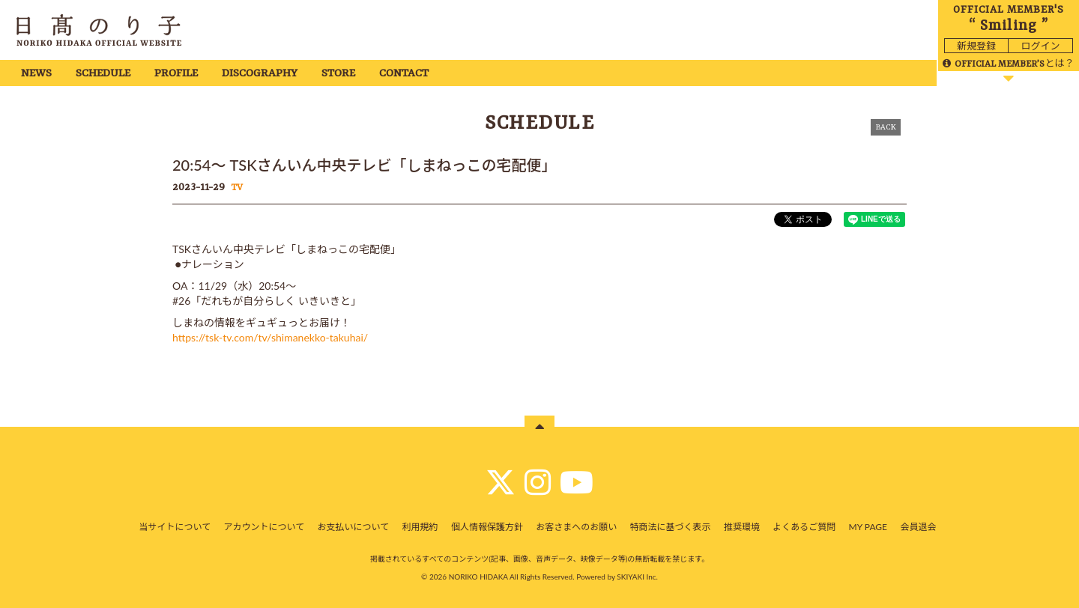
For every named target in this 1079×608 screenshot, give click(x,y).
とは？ (1008, 63)
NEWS (36, 73)
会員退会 (918, 526)
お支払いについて (354, 526)
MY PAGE (868, 526)
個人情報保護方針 (487, 526)
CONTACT (404, 73)
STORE (338, 73)
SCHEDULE (103, 73)
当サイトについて (175, 526)
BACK (885, 127)
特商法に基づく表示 (670, 526)
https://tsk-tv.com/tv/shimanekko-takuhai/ (270, 337)
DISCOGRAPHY (259, 73)
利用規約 (420, 526)
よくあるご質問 (804, 526)
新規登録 (976, 45)
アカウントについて (264, 526)
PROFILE (176, 73)
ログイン (1040, 45)
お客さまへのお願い (576, 526)
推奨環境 (742, 526)
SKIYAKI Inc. (637, 576)
